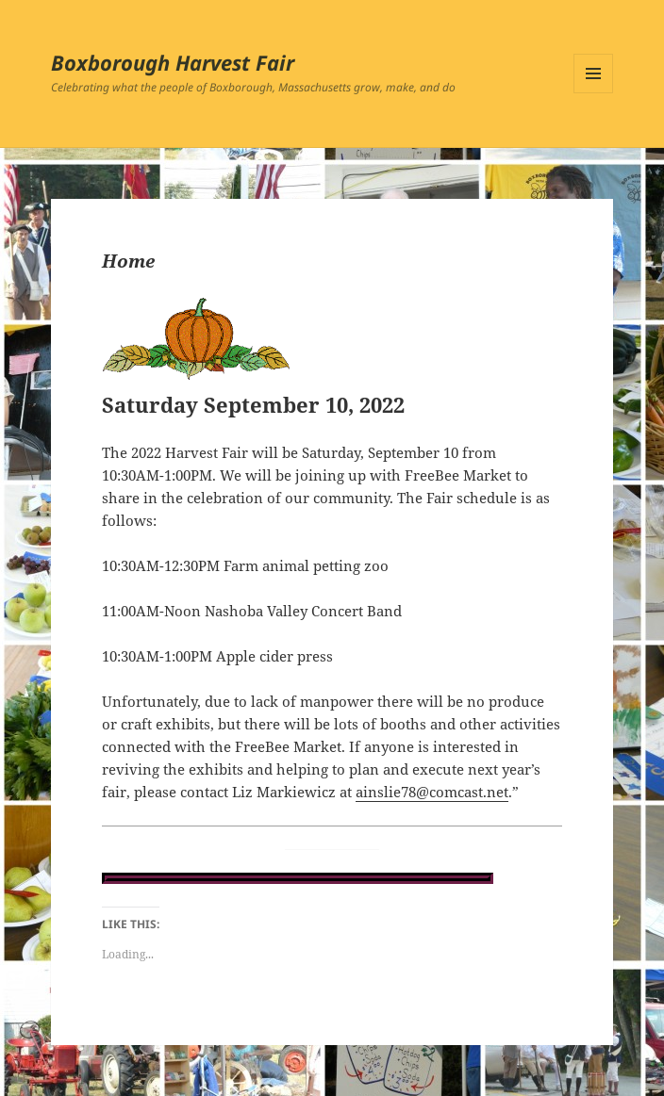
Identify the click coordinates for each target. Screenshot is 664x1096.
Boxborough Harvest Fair (172, 62)
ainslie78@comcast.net (432, 791)
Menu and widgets (593, 92)
